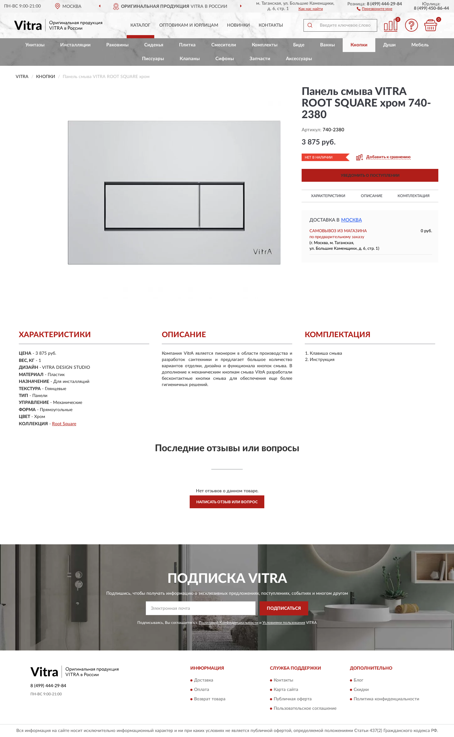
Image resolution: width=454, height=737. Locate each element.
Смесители (223, 45)
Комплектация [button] (414, 196)
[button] (374, 8)
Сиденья (153, 45)
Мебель (420, 45)
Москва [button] (351, 220)
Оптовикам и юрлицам (188, 25)
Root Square (64, 424)
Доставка (203, 680)
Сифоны (224, 58)
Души (389, 45)
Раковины (117, 45)
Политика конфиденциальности (386, 699)
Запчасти (260, 58)
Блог (358, 680)
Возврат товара (209, 699)
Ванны (327, 45)
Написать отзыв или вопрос (227, 502)
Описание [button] (372, 196)
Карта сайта (286, 690)
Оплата (201, 690)
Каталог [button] (140, 25)
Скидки (361, 690)
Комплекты (264, 45)
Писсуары (153, 58)
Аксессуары (299, 58)
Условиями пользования (283, 623)
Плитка (187, 45)
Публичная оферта (293, 699)
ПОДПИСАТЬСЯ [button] (284, 608)
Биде (298, 45)
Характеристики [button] (328, 196)
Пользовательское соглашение (305, 709)
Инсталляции (75, 45)
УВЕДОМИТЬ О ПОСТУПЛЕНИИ (370, 175)
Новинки (238, 25)
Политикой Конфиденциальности (228, 623)
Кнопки (359, 45)
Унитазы (35, 45)
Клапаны (190, 58)
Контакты (271, 25)
